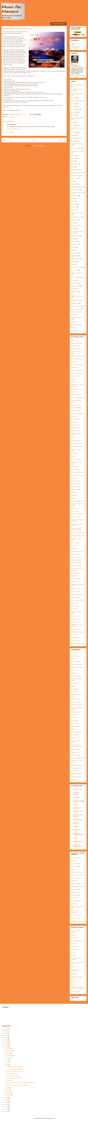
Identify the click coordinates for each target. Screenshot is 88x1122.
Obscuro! (73, 492)
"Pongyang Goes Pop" (28, 105)
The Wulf (73, 984)
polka (72, 250)
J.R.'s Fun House (76, 878)
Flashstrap (74, 416)
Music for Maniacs (11, 9)
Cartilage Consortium (77, 373)
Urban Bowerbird (76, 589)
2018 (5, 1030)
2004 (5, 1111)
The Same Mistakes (76, 566)
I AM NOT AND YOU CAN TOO (14, 1078)
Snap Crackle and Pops (77, 535)
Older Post (62, 140)
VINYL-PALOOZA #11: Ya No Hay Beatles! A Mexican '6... (20, 1082)
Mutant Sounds (75, 486)
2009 (5, 1099)
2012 (5, 1044)
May (7, 1064)
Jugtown (73, 686)
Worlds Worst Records (77, 632)
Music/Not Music (75, 481)
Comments (76, 47)
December (9, 1048)
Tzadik (75, 838)
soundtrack (74, 291)
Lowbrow (73, 207)
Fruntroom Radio (76, 676)
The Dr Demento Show (77, 758)
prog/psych (74, 256)
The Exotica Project (76, 560)
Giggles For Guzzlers (77, 872)
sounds (73, 289)
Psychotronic (74, 892)
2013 (5, 1042)
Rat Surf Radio (75, 735)
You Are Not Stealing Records (78, 845)
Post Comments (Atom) (38, 146)
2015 (5, 1037)
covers (73, 158)
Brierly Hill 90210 (76, 661)
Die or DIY (74, 392)
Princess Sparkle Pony (77, 501)
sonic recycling (75, 286)
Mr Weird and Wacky (77, 472)
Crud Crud (74, 382)
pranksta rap (74, 253)
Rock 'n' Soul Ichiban (77, 514)
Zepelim (73, 779)
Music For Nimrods (76, 702)
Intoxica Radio (75, 683)
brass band (74, 125)
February (8, 1092)
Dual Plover (76, 797)
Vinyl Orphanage (75, 597)
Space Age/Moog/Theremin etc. (78, 295)
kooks (72, 201)
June (7, 1062)
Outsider (73, 241)
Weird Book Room (76, 915)
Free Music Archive (78, 801)
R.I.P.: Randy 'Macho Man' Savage (15, 1069)
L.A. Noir (73, 952)
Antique (73, 106)
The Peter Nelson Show (77, 765)
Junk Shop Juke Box (77, 443)
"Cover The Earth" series (78, 85)
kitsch (72, 198)
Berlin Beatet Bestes (77, 359)
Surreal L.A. (74, 981)
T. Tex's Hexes (75, 898)
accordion (74, 98)
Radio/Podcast (75, 258)
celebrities (74, 132)
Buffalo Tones (75, 367)
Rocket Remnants (76, 517)
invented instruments (77, 192)
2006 (5, 1106)
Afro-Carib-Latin (75, 100)
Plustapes (76, 826)
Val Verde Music (75, 591)
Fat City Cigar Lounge (77, 413)
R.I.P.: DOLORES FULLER (12, 1076)
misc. (72, 223)
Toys (72, 314)
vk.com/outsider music (77, 600)
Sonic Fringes (75, 543)
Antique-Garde (75, 109)
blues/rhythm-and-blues (77, 118)
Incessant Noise (75, 440)
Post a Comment (9, 132)
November (9, 1051)
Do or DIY (74, 670)
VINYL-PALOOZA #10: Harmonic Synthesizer (17, 1085)
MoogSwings (74, 466)
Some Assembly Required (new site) (76, 745)
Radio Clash (74, 723)
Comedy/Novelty (75, 148)
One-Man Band (75, 235)
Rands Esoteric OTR (77, 732)
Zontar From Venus (76, 918)
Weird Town (74, 609)
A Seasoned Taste (76, 858)
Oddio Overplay (77, 819)
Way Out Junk (75, 606)
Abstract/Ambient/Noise (77, 93)
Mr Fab (75, 64)
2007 (5, 1104)
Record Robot (75, 511)
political (73, 247)
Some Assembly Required (75, 741)
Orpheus (73, 498)
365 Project (74, 340)
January (8, 1094)
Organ (73, 238)
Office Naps (74, 495)
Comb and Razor (76, 376)
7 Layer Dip (74, 653)
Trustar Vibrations (76, 579)
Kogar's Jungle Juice (77, 446)
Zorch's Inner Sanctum (77, 643)
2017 (5, 1033)
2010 (5, 1097)
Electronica (74, 164)
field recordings (75, 175)
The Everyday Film (76, 306)
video (72, 322)
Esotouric (73, 946)
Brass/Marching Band (77, 128)
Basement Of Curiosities (78, 356)
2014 (5, 1040)
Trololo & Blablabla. (76, 773)
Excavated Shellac (76, 407)
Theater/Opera (75, 312)
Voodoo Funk (75, 603)
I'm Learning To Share (77, 875)
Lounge (73, 204)
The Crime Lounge (76, 557)
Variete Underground (77, 594)
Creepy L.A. (74, 938)
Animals (73, 103)
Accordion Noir (75, 656)
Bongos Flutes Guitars (77, 364)
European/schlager (76, 172)
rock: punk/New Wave (77, 273)
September (9, 1055)
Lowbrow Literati (75, 883)
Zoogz (73, 330)
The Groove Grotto (76, 563)
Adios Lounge (75, 346)
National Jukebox (76, 489)
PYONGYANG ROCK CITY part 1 (14, 1071)
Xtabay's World (75, 637)
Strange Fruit (74, 752)
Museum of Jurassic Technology (76, 970)
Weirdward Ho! (75, 622)
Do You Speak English (77, 397)
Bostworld (74, 860)
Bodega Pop (74, 361)
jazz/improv (74, 195)
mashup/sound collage (77, 212)
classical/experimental (77, 144)
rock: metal (74, 270)
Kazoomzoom (77, 808)
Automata (74, 935)
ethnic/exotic (10, 116)
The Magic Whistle (76, 901)
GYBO (73, 869)
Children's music (75, 138)
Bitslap (73, 659)
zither (72, 327)
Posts (74, 44)
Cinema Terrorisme (76, 664)
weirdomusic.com (76, 619)
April (7, 1088)
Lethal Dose (74, 881)
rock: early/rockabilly (77, 267)
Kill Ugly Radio (75, 689)
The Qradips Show (76, 768)
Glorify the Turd (75, 430)
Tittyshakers (74, 576)
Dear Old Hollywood (76, 940)
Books (73, 122)
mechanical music (76, 217)
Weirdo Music (75, 616)
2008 (5, 1102)
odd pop (16, 116)
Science (73, 280)
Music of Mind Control (77, 704)
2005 (5, 1109)
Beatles (73, 115)
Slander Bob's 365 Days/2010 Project (76, 529)
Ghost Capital (75, 425)
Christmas (74, 141)
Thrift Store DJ (75, 573)
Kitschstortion (6, 43)
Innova (75, 804)
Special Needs (75, 300)
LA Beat (73, 955)
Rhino (72, 264)
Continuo (73, 379)
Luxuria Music (75, 691)
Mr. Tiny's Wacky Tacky (77, 886)
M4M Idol (73, 210)
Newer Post (6, 140)
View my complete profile (78, 76)
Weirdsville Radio (76, 776)
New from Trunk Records (78, 815)
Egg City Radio (75, 405)
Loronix (73, 456)
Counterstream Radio (77, 667)
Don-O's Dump (75, 863)
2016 (5, 1035)
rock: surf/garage (76, 277)
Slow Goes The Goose (77, 532)
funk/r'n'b (73, 184)
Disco (72, 161)
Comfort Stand (77, 789)
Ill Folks (73, 438)
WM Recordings (78, 841)
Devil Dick (74, 389)
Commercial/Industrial (77, 151)
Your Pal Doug (75, 640)
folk (72, 181)
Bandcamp (74, 112)
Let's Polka (74, 453)
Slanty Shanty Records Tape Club (78, 834)
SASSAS (73, 974)
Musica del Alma (75, 484)
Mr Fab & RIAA (75, 469)
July (7, 1060)
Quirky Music (74, 720)
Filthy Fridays (75, 178)
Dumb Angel (74, 943)
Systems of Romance (77, 551)
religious (73, 261)
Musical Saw (74, 225)
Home (34, 140)
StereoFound (74, 545)
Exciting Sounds (75, 410)
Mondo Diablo (75, 699)
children (73, 135)
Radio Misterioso (75, 726)
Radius (73, 729)
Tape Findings (75, 554)
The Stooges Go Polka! (12, 1073)
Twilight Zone (74, 581)
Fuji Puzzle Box (75, 419)
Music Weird (74, 478)
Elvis (72, 167)
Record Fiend (75, 508)
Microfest (73, 966)
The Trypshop (75, 771)
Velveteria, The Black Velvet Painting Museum (78, 987)
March (8, 1090)
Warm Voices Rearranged (74, 911)
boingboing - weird (76, 921)
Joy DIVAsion (9, 1080)
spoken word (74, 303)
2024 (5, 1028)
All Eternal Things (76, 348)
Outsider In (74, 715)
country (73, 155)
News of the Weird (76, 889)
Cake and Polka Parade (77, 370)
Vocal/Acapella (75, 325)
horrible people (75, 189)
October (8, 1053)
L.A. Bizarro (74, 949)
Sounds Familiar (75, 749)
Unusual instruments (77, 317)
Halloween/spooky (76, 187)
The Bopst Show (75, 755)
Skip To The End (75, 737)
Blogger (54, 1118)
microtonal (74, 220)
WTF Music (74, 635)
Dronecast (74, 673)
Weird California (75, 991)
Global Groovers (75, 428)
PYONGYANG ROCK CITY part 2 (14, 1066)
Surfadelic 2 (74, 548)
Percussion (74, 244)
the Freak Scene (75, 309)
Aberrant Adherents (76, 343)
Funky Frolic (74, 422)
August (8, 1058)
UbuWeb (73, 903)
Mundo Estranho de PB (77, 475)
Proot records (77, 830)
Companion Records (76, 793)
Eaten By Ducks (75, 866)
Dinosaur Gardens (76, 394)
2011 (5, 1046)
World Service (75, 629)
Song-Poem (74, 283)
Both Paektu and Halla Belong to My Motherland (22, 76)
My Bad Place (75, 712)
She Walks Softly (76, 895)
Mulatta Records (78, 811)
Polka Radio (74, 717)
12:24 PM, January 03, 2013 (14, 129)
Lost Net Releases (76, 459)
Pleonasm (76, 823)
